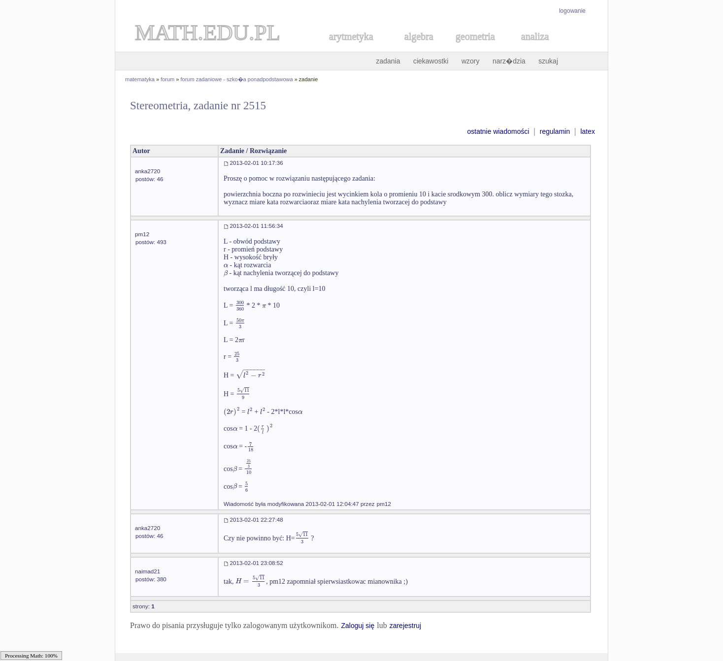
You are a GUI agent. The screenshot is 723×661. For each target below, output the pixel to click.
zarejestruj (406, 626)
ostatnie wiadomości (498, 131)
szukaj (548, 61)
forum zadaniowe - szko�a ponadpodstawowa (237, 79)
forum (167, 79)
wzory (470, 61)
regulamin (555, 131)
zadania (388, 61)
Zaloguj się (357, 626)
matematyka (140, 79)
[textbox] (226, 265)
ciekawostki (431, 61)
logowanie (572, 10)
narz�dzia (509, 61)
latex (587, 131)
